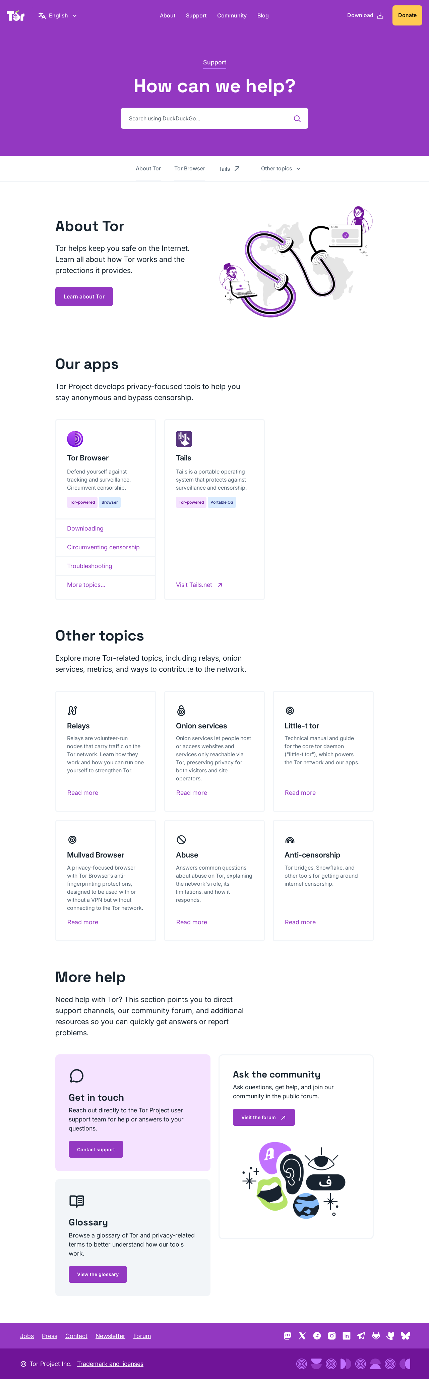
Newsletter (110, 1335)
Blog (263, 15)
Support (196, 15)
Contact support (96, 1149)
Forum (142, 1335)
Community (232, 15)
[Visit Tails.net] (199, 584)
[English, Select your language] (58, 15)
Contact (76, 1335)
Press (49, 1335)
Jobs (27, 1335)
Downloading (85, 528)
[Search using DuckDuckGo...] (214, 118)
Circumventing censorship (103, 547)
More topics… (86, 584)
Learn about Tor (84, 296)
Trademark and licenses (110, 1363)
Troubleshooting (89, 565)
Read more (82, 792)
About (167, 15)
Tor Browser (189, 168)
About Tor (148, 168)
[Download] (366, 15)
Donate (407, 15)
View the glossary (98, 1274)
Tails (230, 168)
